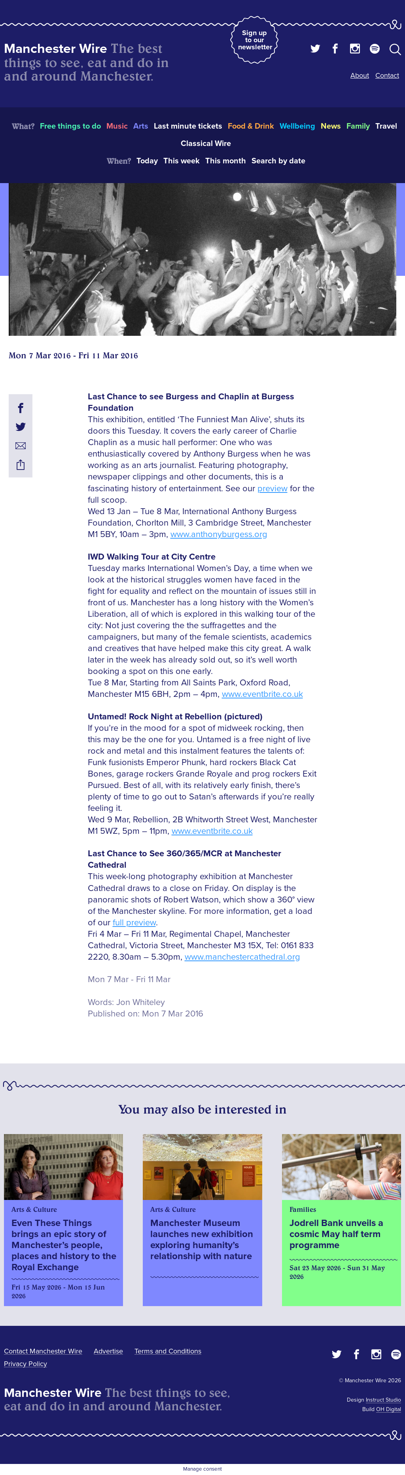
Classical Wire (206, 143)
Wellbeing (297, 126)
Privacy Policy (25, 1363)
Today (147, 161)
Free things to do (70, 126)
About (359, 75)
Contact (387, 75)
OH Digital (388, 1409)
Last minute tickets (188, 126)
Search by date (278, 161)
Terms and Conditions (167, 1351)
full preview (134, 922)
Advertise (108, 1351)
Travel (386, 126)
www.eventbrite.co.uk (262, 694)
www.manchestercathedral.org (242, 957)
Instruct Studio (383, 1399)
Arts (140, 126)
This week (181, 161)
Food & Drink (251, 126)
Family (358, 126)
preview (272, 488)
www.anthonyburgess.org (218, 534)
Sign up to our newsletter (255, 39)
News (331, 126)
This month (225, 161)
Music (117, 126)
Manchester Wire (55, 49)
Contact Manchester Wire (43, 1351)
